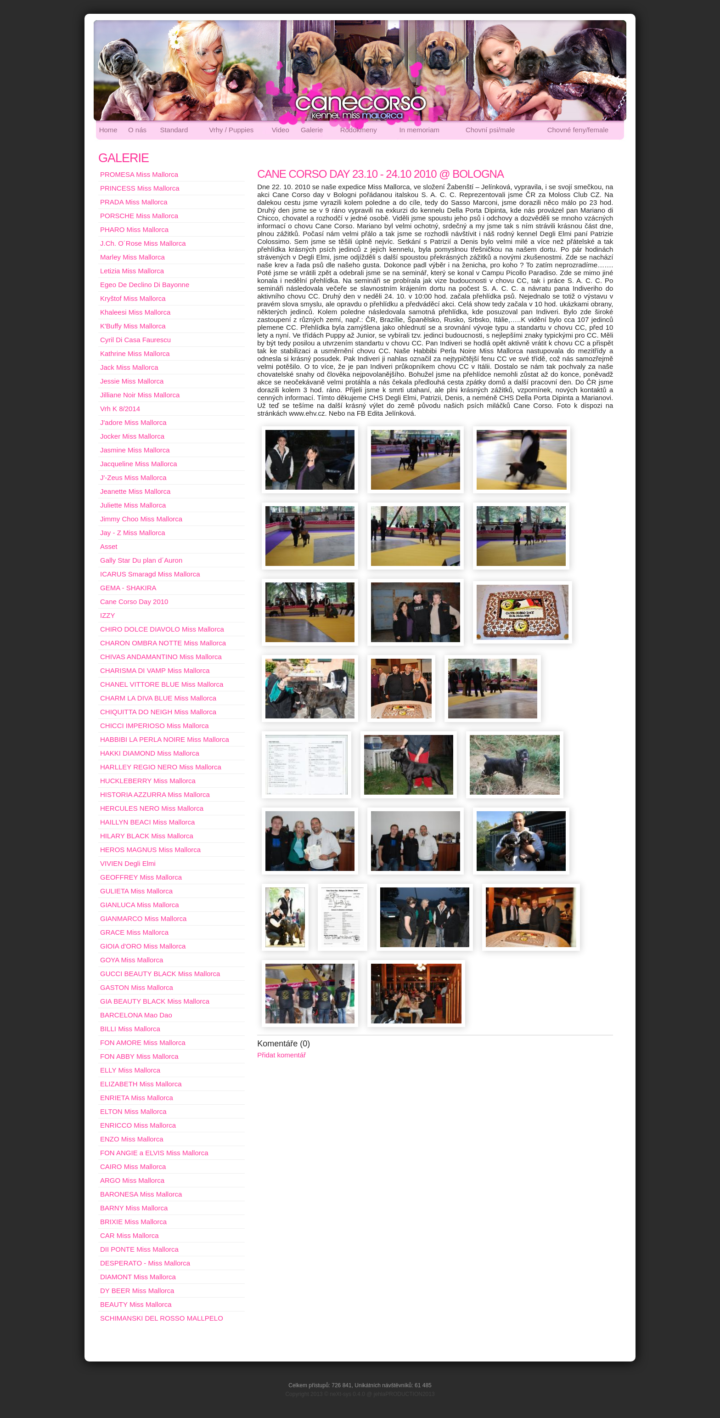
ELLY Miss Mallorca (130, 1070)
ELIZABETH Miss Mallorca (141, 1084)
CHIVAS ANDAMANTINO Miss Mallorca (161, 657)
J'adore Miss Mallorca (133, 422)
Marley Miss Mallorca (132, 257)
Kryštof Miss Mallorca (133, 298)
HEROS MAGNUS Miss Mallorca (150, 849)
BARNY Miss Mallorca (134, 1208)
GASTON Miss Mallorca (136, 987)
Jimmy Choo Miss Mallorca (141, 519)
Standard (174, 130)
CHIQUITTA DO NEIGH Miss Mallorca (158, 712)
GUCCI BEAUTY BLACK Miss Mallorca (160, 973)
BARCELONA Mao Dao (136, 1015)
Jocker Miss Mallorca (132, 436)
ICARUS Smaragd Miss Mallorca (150, 574)
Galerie (312, 130)
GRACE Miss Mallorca (134, 932)
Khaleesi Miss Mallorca (135, 312)
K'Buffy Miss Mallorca (133, 326)
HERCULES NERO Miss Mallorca (151, 808)
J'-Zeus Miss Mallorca (133, 477)
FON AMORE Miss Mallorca (143, 1042)
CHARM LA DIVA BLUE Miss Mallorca (158, 698)
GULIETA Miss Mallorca (136, 891)
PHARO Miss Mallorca (134, 229)
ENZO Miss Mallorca (131, 1139)
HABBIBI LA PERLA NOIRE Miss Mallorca (164, 739)
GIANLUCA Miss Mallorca (139, 905)
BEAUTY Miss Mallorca (136, 1304)
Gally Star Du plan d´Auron (141, 560)
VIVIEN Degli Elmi (128, 863)
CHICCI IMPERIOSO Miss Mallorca (154, 725)
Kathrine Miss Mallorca (135, 353)
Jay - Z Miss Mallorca (132, 533)
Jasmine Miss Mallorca (135, 450)
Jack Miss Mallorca (129, 367)
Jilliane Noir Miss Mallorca (140, 395)
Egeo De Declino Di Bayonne (144, 284)
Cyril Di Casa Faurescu (135, 340)
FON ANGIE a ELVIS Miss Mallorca (154, 1153)
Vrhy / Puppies (231, 130)
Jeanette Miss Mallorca (135, 491)
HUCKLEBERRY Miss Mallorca (148, 781)
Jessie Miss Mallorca (131, 381)
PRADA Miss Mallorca (134, 202)
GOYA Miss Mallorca (131, 960)
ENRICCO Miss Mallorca (138, 1125)
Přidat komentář (281, 1055)
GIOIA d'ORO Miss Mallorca (143, 946)
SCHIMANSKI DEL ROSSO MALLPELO (161, 1318)
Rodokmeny (358, 130)
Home (108, 130)
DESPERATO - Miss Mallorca (145, 1263)
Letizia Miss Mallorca (132, 271)
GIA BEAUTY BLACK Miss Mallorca (154, 1001)
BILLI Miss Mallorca (130, 1029)
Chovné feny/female (577, 130)
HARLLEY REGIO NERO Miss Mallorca (160, 767)
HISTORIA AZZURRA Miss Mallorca (155, 794)
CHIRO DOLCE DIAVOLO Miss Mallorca (162, 629)
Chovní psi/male (490, 130)
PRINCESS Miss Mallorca (140, 188)
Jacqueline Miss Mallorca (138, 464)
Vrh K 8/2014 (120, 408)
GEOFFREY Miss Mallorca (141, 877)
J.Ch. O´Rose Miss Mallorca (143, 243)
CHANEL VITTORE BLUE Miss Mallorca (161, 684)
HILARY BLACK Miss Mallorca (146, 836)
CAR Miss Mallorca (129, 1235)
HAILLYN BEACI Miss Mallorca (147, 822)
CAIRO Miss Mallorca (133, 1166)
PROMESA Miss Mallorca (139, 174)
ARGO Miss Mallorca (132, 1180)
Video (280, 130)
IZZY (107, 615)
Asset (109, 546)
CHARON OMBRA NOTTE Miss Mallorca (163, 643)
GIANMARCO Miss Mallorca (143, 918)
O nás (137, 130)
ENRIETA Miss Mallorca (136, 1098)
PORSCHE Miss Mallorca (139, 216)
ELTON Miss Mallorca (133, 1111)
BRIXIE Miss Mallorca (133, 1222)
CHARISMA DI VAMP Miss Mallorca (155, 670)
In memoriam (419, 130)
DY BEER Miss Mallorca (137, 1290)
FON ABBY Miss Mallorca (139, 1056)
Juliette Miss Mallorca (133, 505)
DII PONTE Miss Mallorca (139, 1249)
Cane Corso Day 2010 (134, 601)
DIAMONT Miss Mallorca (138, 1277)
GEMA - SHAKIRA (128, 588)
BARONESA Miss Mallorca (141, 1194)
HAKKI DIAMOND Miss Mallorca (149, 753)
